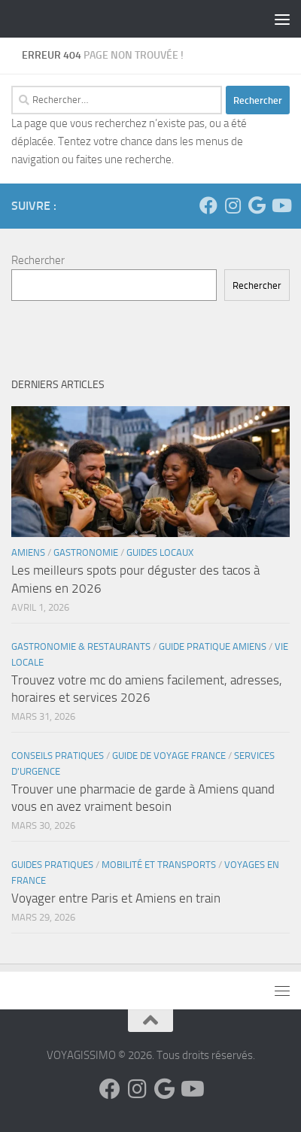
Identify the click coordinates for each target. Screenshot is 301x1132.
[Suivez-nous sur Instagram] (232, 205)
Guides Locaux (159, 552)
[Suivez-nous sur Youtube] (281, 205)
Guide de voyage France (169, 755)
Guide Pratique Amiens (212, 646)
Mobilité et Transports (159, 864)
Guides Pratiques (52, 864)
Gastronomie (85, 552)
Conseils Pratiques (57, 755)
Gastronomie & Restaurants (80, 646)
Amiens (28, 552)
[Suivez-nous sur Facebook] (208, 205)
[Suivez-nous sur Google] (257, 205)
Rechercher (38, 260)
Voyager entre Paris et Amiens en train (115, 898)
